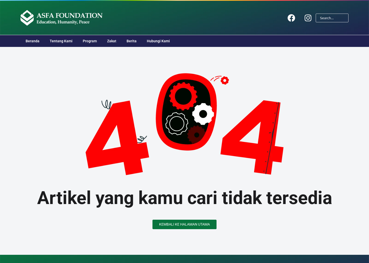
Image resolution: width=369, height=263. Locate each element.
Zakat (111, 41)
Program (90, 41)
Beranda (32, 41)
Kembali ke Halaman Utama (184, 224)
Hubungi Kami (158, 41)
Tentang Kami (61, 41)
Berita (132, 41)
